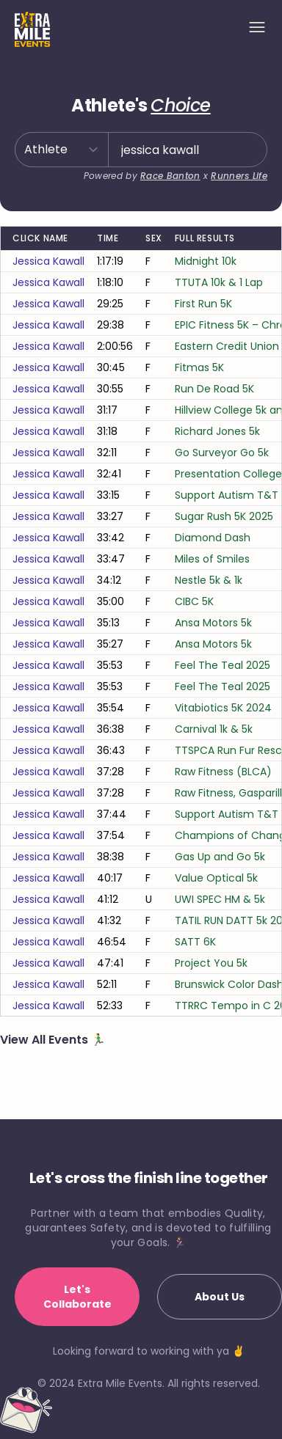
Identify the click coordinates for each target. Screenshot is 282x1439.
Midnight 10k (205, 261)
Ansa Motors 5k (213, 622)
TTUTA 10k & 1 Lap (219, 282)
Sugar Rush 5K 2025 (224, 516)
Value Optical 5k (216, 878)
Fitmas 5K (199, 367)
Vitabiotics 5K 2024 (223, 707)
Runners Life (239, 175)
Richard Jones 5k (217, 431)
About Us (220, 1296)
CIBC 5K (194, 601)
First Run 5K (203, 303)
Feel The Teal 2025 (222, 665)
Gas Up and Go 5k (220, 856)
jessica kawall (48, 261)
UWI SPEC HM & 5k (220, 899)
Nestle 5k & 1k (208, 580)
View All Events (45, 1039)
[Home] (32, 29)
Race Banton (170, 175)
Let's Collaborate (77, 1296)
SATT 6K (195, 941)
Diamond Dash (212, 537)
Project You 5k (211, 963)
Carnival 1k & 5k (214, 729)
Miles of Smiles (212, 559)
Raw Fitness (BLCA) (223, 771)
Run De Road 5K (214, 388)
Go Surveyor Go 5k (222, 452)
